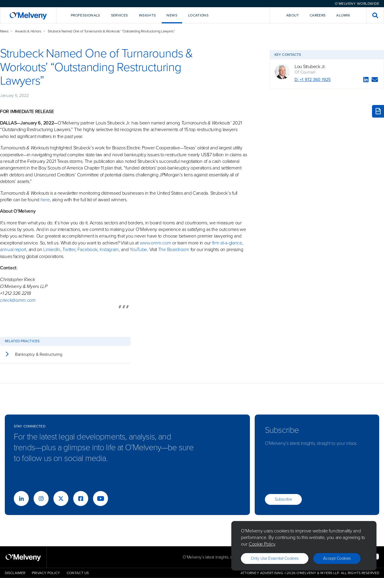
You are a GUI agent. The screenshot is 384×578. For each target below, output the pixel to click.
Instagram (109, 249)
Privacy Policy (46, 573)
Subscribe (283, 499)
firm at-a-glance (227, 242)
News (4, 31)
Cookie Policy (262, 544)
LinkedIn (51, 249)
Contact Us (78, 573)
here (45, 199)
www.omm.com (155, 242)
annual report (13, 249)
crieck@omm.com (18, 300)
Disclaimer (15, 573)
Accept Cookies (337, 558)
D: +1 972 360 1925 (313, 79)
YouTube (138, 249)
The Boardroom (173, 249)
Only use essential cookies (274, 558)
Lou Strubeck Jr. (310, 66)
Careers (318, 15)
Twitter (68, 249)
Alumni (343, 15)
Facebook (87, 249)
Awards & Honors (28, 31)
